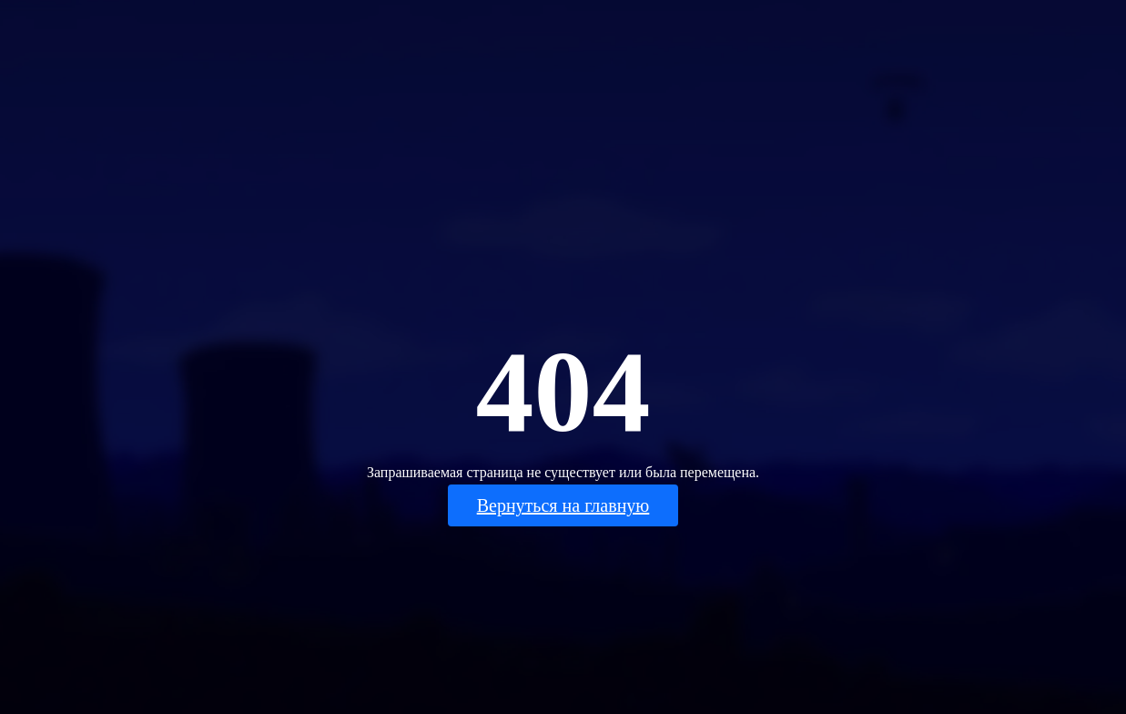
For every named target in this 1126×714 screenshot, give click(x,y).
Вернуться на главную (563, 505)
